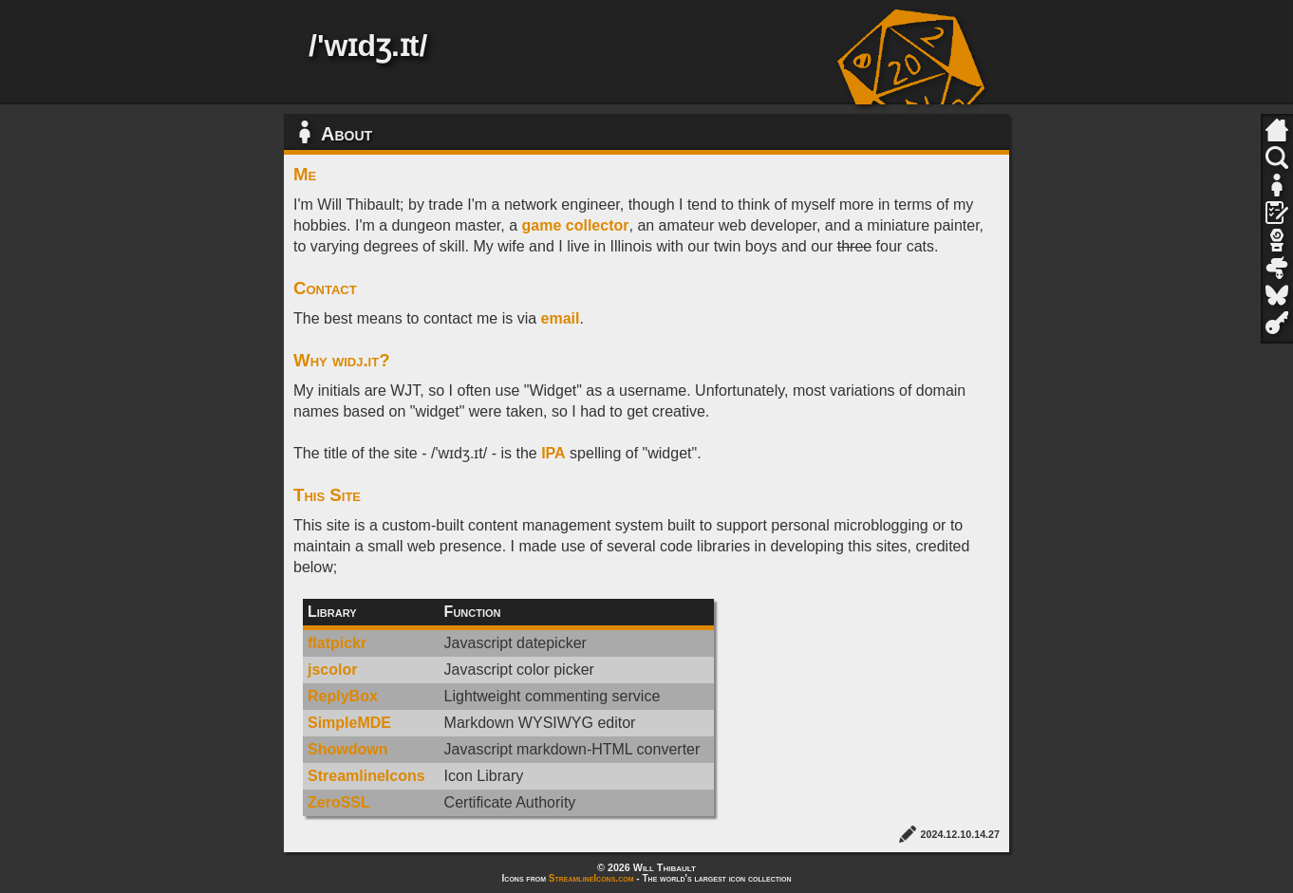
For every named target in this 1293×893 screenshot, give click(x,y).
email (560, 318)
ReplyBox (343, 696)
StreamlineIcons (366, 776)
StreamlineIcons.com (591, 878)
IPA (553, 453)
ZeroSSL (339, 802)
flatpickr (337, 643)
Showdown (347, 749)
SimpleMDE (349, 723)
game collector (575, 225)
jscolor (332, 669)
